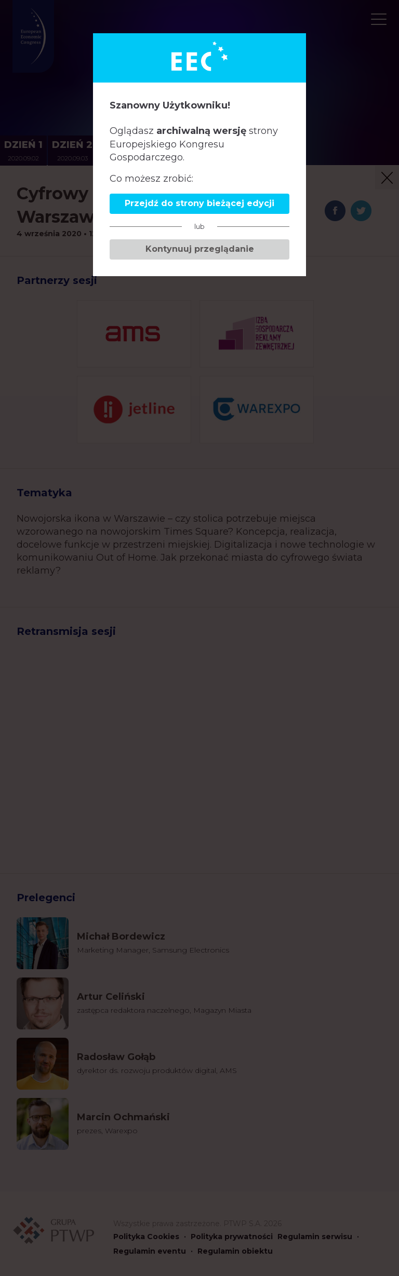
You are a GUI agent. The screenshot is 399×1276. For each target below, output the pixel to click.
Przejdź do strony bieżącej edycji (199, 203)
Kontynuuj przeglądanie (199, 249)
